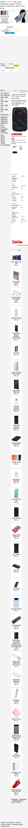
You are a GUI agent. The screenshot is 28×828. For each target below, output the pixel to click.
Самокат (18, 6)
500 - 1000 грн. (5, 95)
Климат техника (11, 6)
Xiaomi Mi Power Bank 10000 (16, 373)
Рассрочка (18, 822)
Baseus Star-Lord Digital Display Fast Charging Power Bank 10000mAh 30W (16, 644)
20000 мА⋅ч (4, 119)
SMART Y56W (16, 462)
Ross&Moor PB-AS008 (16, 773)
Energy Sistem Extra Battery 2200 (16, 298)
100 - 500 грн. (5, 93)
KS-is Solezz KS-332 (16, 262)
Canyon (3, 127)
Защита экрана (4, 3)
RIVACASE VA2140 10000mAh (16, 426)
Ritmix (2, 139)
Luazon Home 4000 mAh (16, 535)
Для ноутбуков (5, 145)
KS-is (2, 135)
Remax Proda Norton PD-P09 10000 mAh (16, 736)
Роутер (23, 6)
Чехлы (14, 1)
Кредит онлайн (10, 822)
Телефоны (3, 1)
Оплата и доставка (6, 824)
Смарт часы (18, 3)
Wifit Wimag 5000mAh (16, 480)
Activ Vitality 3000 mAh (16, 391)
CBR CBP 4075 (18, 801)
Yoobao (3, 143)
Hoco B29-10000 (16, 608)
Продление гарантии (17, 824)
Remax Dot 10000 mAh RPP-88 (16, 681)
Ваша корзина (9, 68)
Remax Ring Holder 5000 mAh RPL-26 (16, 662)
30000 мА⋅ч (4, 121)
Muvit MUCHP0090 (16, 754)
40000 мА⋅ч (4, 123)
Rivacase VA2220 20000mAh (16, 408)
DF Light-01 (16, 554)
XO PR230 (16, 588)
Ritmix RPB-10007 (16, 282)
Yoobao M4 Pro (16, 719)
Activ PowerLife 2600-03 (16, 625)
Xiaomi (3, 141)
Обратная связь (5, 826)
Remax (3, 137)
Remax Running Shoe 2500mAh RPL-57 (16, 791)
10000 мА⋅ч (4, 117)
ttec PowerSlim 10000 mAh (16, 443)
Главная (3, 822)
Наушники (11, 3)
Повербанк (9, 1)
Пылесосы (3, 6)
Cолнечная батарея (4, 129)
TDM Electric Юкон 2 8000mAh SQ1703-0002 (16, 335)
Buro (2, 125)
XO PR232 (16, 353)
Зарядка (19, 1)
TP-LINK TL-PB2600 (16, 700)
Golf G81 (16, 570)
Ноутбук (2, 8)
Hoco (6, 133)
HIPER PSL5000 (16, 318)
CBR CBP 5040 (16, 518)
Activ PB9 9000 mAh (16, 499)
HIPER (3, 132)
